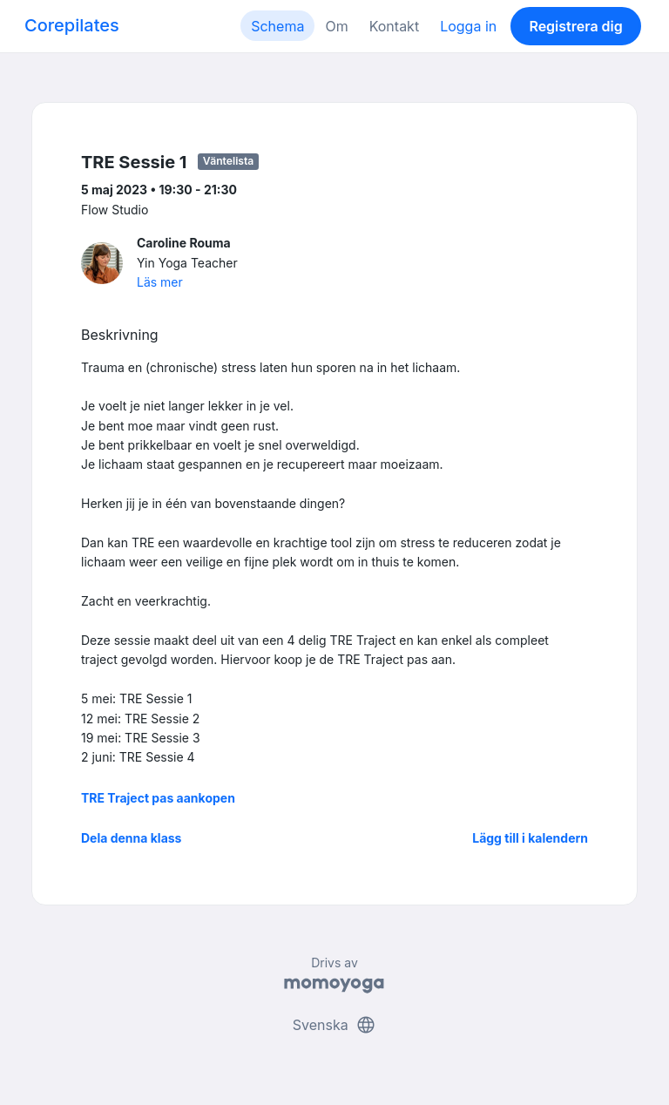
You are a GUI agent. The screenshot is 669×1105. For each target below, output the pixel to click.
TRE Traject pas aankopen (158, 797)
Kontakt (394, 26)
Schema (277, 26)
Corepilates (71, 25)
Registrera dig (575, 26)
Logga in (468, 26)
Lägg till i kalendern (530, 837)
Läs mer (160, 282)
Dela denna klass (131, 837)
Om (336, 26)
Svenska (334, 1024)
